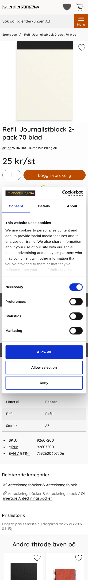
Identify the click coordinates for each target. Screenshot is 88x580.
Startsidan (9, 34)
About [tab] (72, 206)
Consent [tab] (16, 206)
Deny (44, 383)
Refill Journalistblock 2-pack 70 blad (49, 34)
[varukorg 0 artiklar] (81, 7)
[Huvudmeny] (81, 21)
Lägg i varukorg (54, 175)
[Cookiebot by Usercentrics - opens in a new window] (63, 193)
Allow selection (44, 367)
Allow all (44, 352)
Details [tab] (44, 206)
